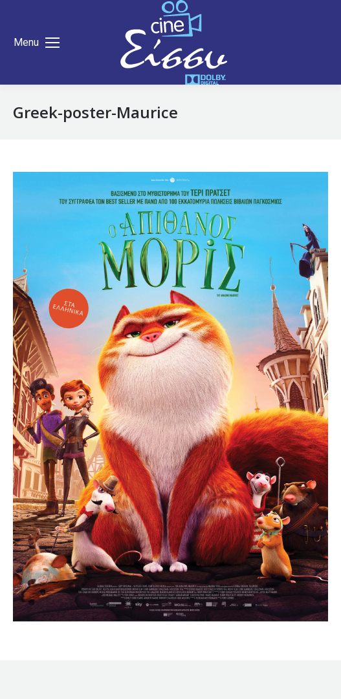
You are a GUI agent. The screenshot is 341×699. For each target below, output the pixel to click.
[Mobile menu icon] (36, 43)
